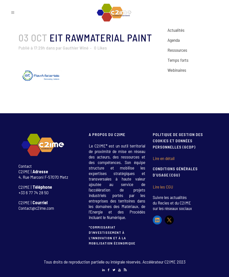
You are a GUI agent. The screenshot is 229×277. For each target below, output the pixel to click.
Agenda (174, 40)
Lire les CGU (163, 187)
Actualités (176, 30)
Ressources (177, 50)
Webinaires (177, 70)
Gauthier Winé (75, 47)
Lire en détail (163, 158)
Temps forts (178, 60)
